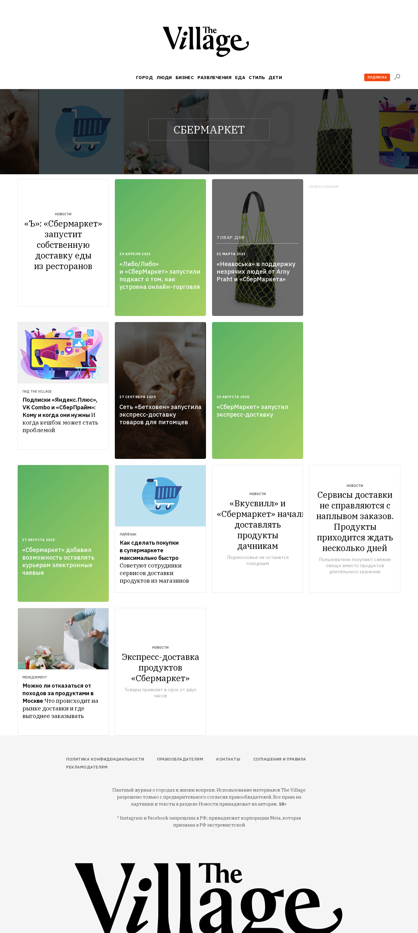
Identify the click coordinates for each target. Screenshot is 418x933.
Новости (63, 214)
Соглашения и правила (279, 759)
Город (144, 77)
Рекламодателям (87, 767)
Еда (240, 77)
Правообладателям (180, 759)
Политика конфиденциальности (105, 759)
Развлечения (214, 77)
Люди (164, 77)
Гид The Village (37, 391)
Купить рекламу (324, 187)
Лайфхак (128, 534)
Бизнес (185, 77)
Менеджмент (34, 677)
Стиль (257, 77)
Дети (275, 77)
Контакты (228, 759)
